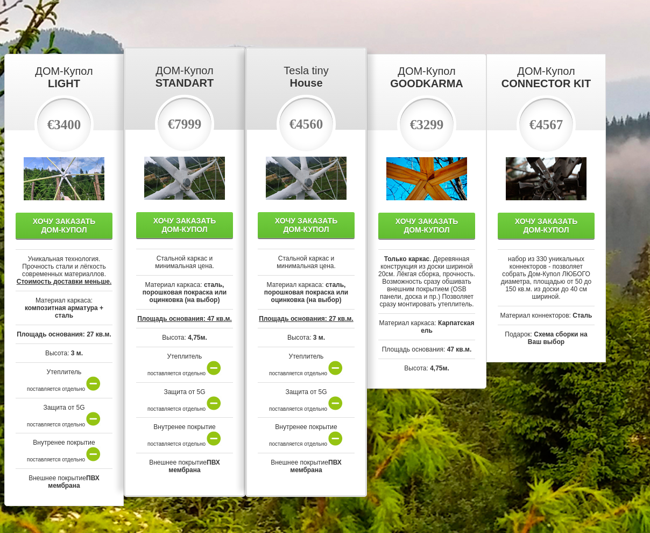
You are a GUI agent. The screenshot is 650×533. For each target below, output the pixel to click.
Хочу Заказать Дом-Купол (64, 225)
